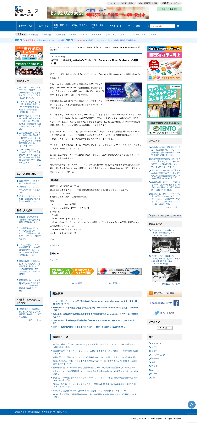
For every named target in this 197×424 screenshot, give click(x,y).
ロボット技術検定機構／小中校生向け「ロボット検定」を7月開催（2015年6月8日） (90, 323)
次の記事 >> (114, 279)
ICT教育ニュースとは (171, 3)
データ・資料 (134, 24)
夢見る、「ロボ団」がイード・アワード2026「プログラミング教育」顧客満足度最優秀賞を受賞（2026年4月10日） (95, 375)
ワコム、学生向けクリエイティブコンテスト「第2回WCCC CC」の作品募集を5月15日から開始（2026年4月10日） (95, 381)
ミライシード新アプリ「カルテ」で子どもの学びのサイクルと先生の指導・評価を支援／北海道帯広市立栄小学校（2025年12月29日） (30, 152)
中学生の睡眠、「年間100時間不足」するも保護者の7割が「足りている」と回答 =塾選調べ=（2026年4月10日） (94, 342)
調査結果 (155, 355)
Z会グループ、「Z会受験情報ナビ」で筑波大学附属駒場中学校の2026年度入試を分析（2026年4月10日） (95, 369)
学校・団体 (43, 24)
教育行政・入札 (25, 24)
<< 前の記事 (77, 279)
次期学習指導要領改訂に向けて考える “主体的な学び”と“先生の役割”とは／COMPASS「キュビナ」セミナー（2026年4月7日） (166, 159)
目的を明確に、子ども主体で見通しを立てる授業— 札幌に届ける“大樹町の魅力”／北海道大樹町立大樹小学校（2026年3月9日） (30, 118)
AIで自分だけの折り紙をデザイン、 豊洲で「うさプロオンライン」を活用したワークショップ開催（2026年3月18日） (30, 89)
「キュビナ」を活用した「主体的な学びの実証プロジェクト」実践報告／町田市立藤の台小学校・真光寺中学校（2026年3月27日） (166, 171)
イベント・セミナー (97, 24)
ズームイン (154, 137)
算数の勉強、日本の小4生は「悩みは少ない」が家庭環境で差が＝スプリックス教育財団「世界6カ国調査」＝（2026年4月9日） (30, 264)
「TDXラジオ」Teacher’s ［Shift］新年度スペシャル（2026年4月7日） (165, 237)
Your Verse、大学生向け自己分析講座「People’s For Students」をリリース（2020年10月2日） (94, 318)
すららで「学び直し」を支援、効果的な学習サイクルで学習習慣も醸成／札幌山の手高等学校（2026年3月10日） (30, 103)
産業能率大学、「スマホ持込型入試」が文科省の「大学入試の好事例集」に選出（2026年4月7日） (30, 281)
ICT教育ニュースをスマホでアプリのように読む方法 (30, 186)
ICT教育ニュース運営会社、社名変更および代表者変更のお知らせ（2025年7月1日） (30, 309)
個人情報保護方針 (32, 408)
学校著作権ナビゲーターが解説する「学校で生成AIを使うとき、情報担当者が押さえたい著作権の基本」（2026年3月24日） (166, 182)
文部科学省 (61, 31)
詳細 (52, 235)
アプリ (151, 31)
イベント (85, 31)
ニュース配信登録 (169, 8)
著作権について (48, 408)
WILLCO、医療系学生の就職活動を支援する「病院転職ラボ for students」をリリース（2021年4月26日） (95, 311)
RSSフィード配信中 (164, 289)
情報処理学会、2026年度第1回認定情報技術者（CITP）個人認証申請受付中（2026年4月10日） (95, 364)
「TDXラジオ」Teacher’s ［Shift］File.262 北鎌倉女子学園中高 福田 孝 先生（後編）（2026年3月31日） (166, 264)
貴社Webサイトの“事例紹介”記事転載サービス (29, 178)
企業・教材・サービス (60, 24)
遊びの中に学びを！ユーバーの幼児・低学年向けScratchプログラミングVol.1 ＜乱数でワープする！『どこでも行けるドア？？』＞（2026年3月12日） (166, 195)
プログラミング (120, 31)
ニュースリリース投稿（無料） (120, 3)
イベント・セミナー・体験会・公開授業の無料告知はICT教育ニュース (30, 195)
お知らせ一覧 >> (34, 316)
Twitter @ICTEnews (164, 308)
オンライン (156, 339)
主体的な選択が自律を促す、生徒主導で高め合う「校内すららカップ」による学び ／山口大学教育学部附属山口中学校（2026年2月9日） (30, 135)
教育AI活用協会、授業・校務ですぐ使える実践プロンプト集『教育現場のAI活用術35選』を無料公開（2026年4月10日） (95, 358)
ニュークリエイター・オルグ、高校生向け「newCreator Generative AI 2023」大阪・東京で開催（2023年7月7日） (95, 298)
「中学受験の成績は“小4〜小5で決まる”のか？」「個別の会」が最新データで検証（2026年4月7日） (30, 229)
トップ (52, 44)
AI (142, 31)
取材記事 (36, 31)
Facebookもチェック (164, 299)
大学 (153, 358)
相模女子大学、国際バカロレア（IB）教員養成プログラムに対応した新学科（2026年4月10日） (95, 353)
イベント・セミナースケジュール (166, 212)
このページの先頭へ (192, 401)
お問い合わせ (63, 408)
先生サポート (115, 24)
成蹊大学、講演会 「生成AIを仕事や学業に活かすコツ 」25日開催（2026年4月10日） (91, 387)
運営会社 (19, 408)
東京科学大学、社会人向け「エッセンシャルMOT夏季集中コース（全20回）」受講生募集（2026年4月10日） (95, 348)
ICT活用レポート (25, 77)
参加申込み (55, 242)
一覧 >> (38, 162)
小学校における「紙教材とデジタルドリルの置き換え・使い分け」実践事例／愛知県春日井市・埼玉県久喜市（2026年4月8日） (166, 147)
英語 (107, 31)
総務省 (73, 31)
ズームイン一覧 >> (172, 204)
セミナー (97, 31)
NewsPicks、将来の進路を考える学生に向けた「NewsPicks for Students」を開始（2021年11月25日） (95, 305)
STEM (134, 31)
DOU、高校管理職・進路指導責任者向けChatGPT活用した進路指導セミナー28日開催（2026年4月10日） (95, 391)
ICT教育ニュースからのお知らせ (28, 297)
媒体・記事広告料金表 (148, 3)
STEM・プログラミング (80, 24)
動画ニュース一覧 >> (171, 280)
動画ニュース (155, 220)
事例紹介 (48, 31)
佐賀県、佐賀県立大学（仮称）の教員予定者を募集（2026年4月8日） (30, 215)
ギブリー (54, 256)
